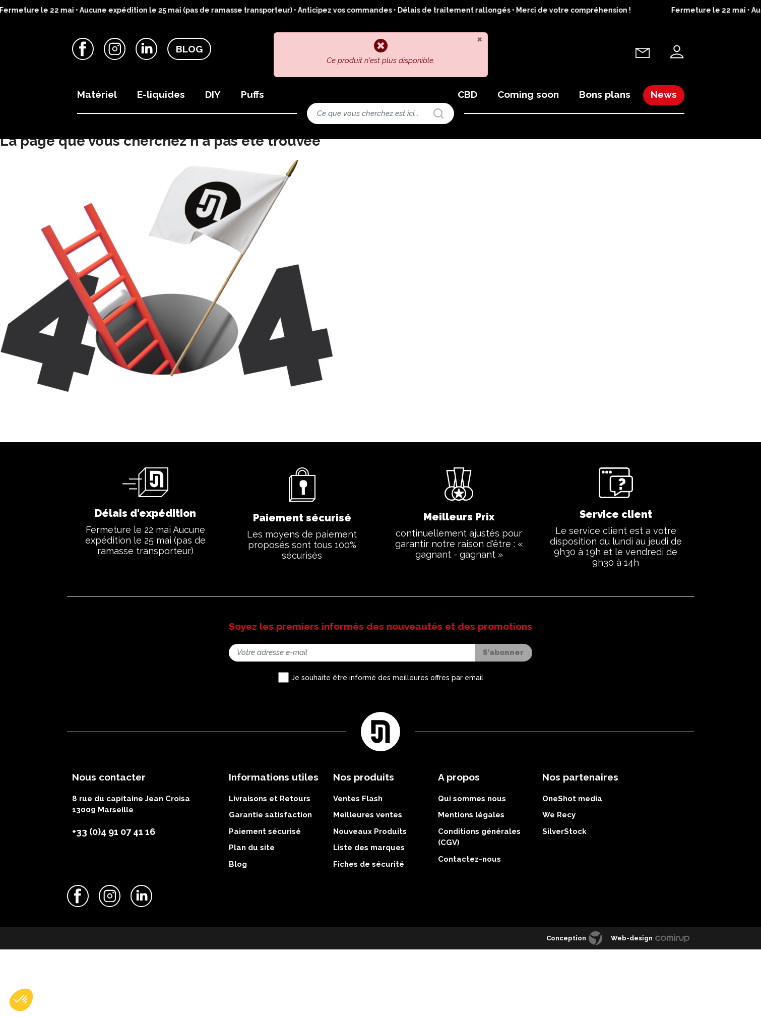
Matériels (99, 148)
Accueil (66, 148)
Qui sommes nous (472, 868)
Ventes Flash (358, 868)
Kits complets (203, 148)
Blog (189, 49)
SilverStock (564, 901)
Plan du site (252, 918)
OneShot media (572, 868)
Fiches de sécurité (368, 934)
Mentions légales (471, 885)
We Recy (559, 885)
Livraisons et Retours (269, 868)
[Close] (479, 39)
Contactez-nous (469, 929)
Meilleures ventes (367, 885)
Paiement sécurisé (265, 901)
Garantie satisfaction (270, 885)
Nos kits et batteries (148, 148)
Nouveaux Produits (370, 901)
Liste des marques (369, 918)
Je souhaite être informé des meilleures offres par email (387, 748)
